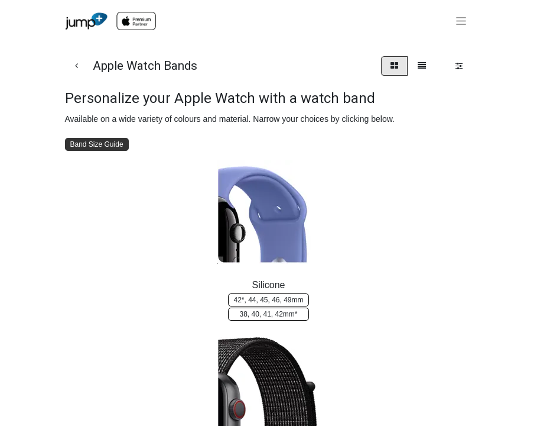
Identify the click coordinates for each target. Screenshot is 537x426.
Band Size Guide (96, 144)
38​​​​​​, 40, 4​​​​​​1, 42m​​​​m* (268, 314)
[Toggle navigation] (461, 21)
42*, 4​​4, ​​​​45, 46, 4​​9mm (268, 300)
